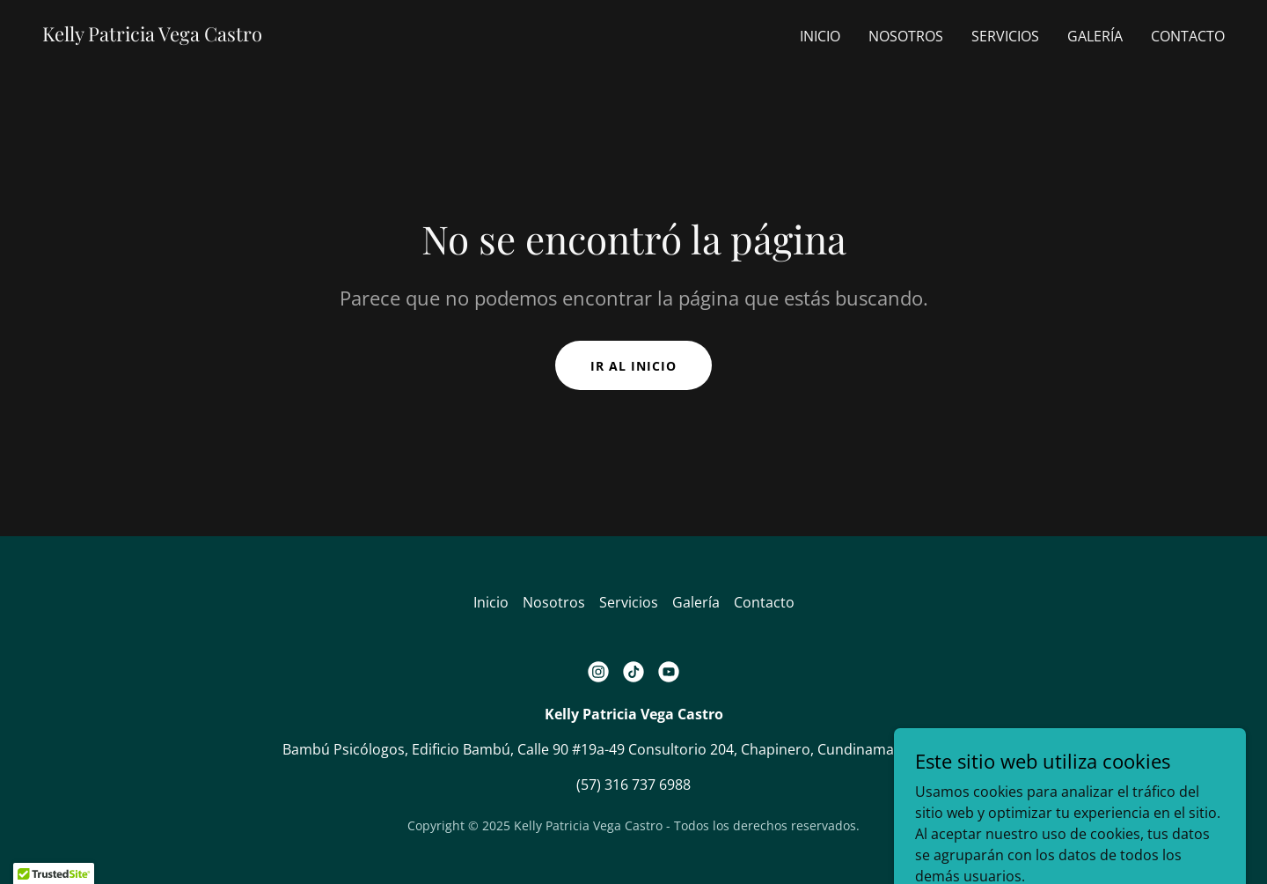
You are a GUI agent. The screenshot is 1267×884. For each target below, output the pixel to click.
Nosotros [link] (905, 36)
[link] (152, 36)
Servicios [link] (1005, 36)
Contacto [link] (1188, 36)
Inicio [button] (491, 602)
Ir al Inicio (633, 365)
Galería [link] (1095, 36)
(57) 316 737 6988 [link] (633, 784)
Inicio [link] (820, 36)
